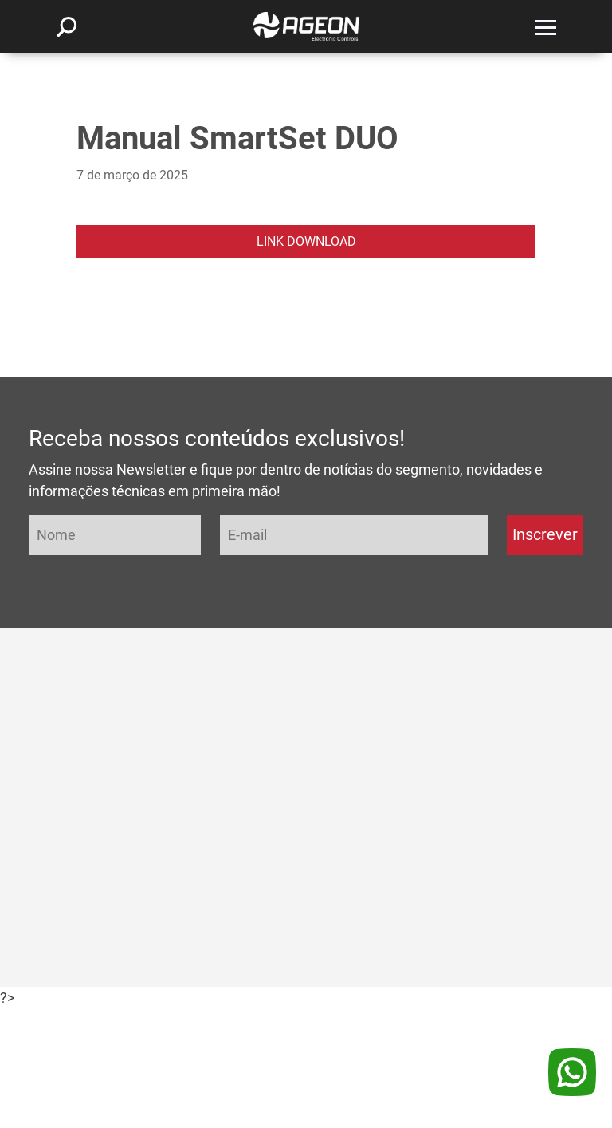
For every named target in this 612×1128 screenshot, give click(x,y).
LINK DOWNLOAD (306, 241)
